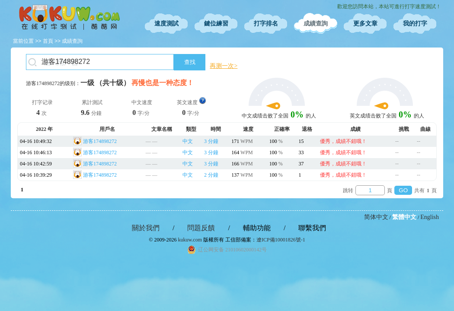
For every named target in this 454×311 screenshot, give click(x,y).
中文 (187, 141)
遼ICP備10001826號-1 (280, 240)
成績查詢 (316, 23)
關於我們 (146, 228)
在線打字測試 (69, 17)
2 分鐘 (211, 175)
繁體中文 (404, 217)
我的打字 (415, 23)
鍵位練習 (216, 23)
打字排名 (266, 23)
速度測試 (166, 23)
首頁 (48, 41)
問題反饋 (201, 228)
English (429, 217)
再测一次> (223, 66)
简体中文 (376, 217)
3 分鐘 (211, 141)
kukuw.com (190, 240)
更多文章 (365, 23)
